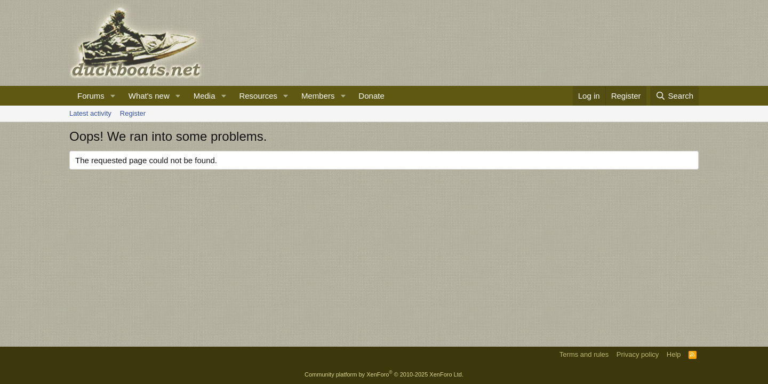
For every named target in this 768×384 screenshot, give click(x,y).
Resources (258, 95)
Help (674, 354)
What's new (149, 95)
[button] (113, 96)
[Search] (674, 96)
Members (318, 95)
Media (204, 95)
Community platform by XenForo (384, 374)
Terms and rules (584, 354)
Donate (371, 95)
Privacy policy (638, 354)
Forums (91, 95)
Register (133, 113)
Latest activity (90, 113)
